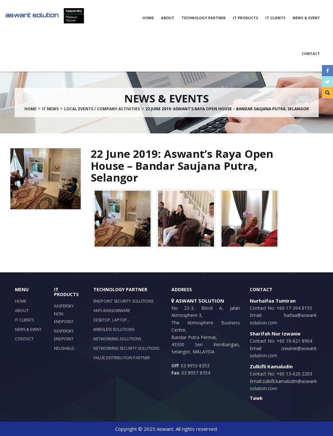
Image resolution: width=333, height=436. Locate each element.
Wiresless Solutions (113, 329)
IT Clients (275, 17)
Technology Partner (203, 17)
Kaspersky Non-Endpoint (64, 313)
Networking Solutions (117, 339)
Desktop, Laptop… (111, 320)
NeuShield (64, 348)
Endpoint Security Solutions (123, 301)
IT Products (245, 17)
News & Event (306, 17)
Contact (311, 53)
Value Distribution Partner (121, 358)
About (167, 17)
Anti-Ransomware (111, 310)
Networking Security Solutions (126, 348)
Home (148, 17)
